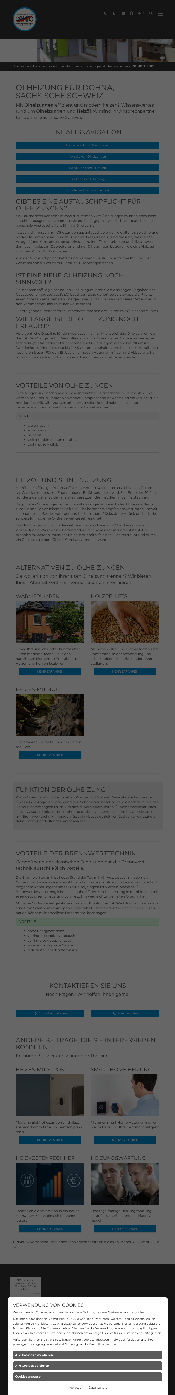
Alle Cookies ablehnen (32, 1366)
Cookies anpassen (29, 1376)
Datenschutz (98, 1387)
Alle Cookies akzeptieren (34, 1355)
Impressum (76, 1387)
